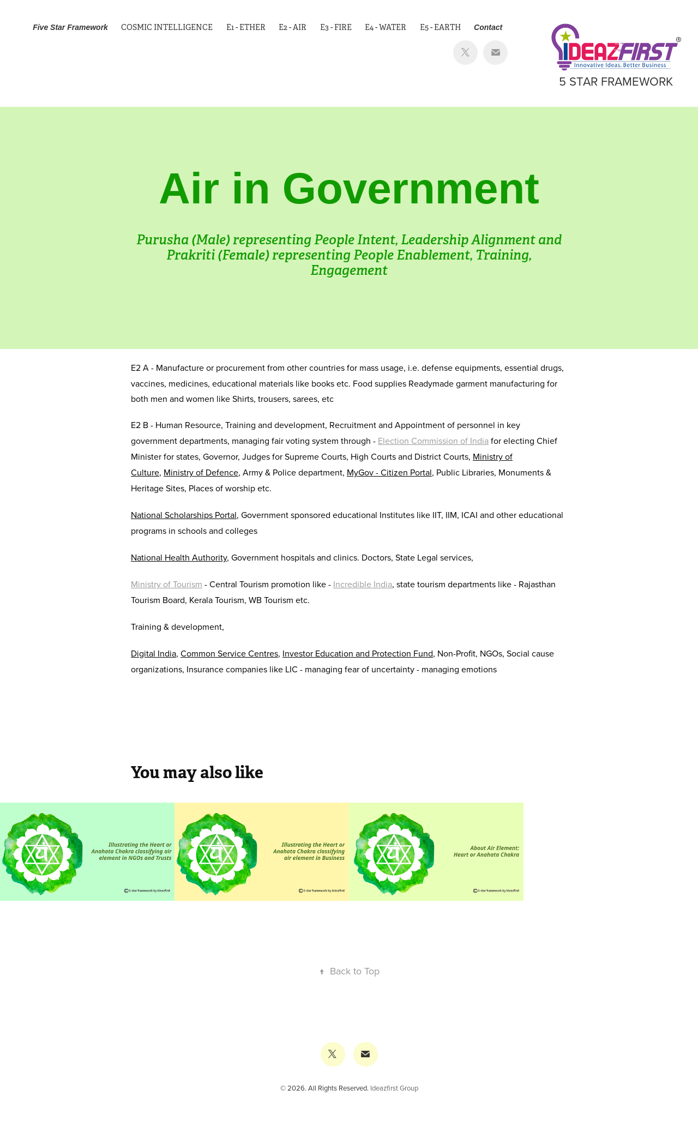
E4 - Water (385, 27)
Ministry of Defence (201, 472)
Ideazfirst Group (394, 1088)
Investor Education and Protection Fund (357, 653)
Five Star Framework (70, 27)
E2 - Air (292, 27)
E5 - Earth (440, 27)
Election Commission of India (433, 441)
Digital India (153, 653)
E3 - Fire (336, 27)
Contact (488, 27)
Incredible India (362, 584)
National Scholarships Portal (184, 515)
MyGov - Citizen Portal (389, 472)
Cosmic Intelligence (167, 27)
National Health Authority (179, 557)
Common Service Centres (229, 653)
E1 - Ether (246, 27)
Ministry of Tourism (166, 584)
